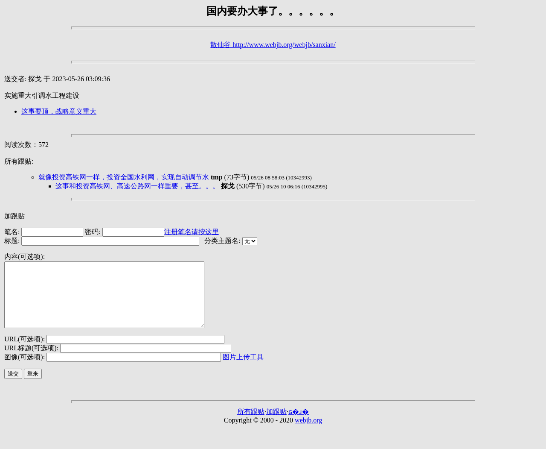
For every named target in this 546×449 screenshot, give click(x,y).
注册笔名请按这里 (191, 231)
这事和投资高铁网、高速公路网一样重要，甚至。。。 (137, 186)
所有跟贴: (18, 161)
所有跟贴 (250, 424)
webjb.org (308, 433)
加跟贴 (14, 216)
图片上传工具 (243, 369)
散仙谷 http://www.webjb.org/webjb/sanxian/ (272, 44)
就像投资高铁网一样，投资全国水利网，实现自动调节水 (123, 177)
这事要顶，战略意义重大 (58, 111)
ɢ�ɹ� (298, 424)
